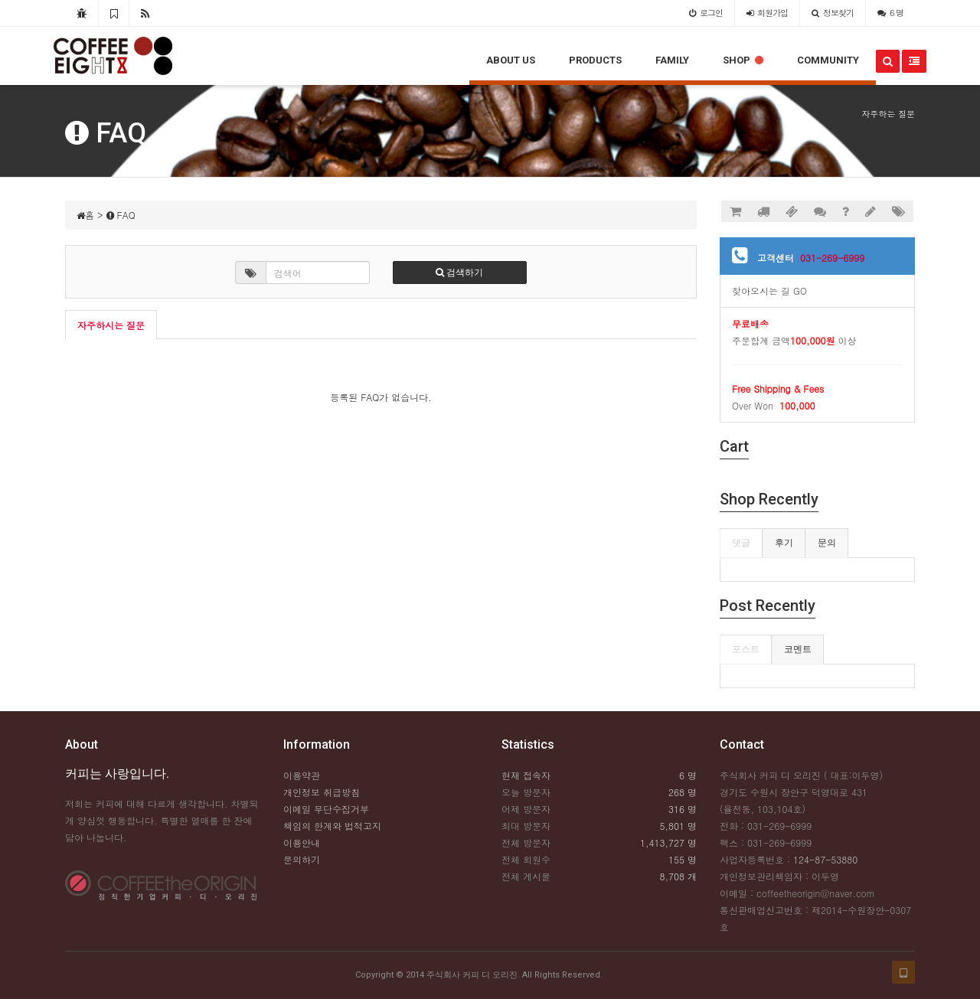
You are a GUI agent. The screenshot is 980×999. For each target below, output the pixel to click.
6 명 (890, 12)
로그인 (706, 12)
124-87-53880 (825, 859)
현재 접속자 (525, 775)
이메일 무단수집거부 (326, 808)
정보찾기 (833, 12)
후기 (784, 542)
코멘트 (798, 649)
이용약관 (301, 775)
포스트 (746, 649)
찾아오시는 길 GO (769, 290)
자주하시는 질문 (111, 324)
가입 (767, 12)
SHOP (743, 60)
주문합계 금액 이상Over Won (817, 364)
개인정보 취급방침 (321, 791)
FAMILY (672, 60)
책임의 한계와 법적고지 (332, 825)
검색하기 (459, 272)
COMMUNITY (828, 60)
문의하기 (301, 859)
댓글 (741, 542)
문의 (827, 542)
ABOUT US (510, 60)
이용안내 (301, 842)
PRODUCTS (595, 60)
